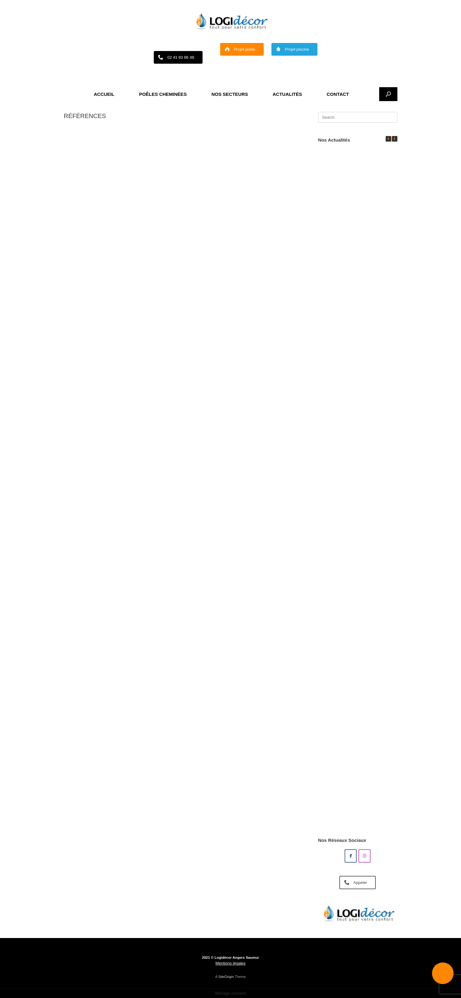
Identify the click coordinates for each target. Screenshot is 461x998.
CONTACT (338, 94)
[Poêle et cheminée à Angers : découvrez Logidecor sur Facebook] (351, 856)
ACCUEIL (104, 94)
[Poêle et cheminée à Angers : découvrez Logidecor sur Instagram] (364, 856)
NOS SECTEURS (230, 94)
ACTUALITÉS (287, 94)
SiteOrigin (226, 977)
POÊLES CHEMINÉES (162, 94)
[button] (388, 94)
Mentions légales (231, 963)
